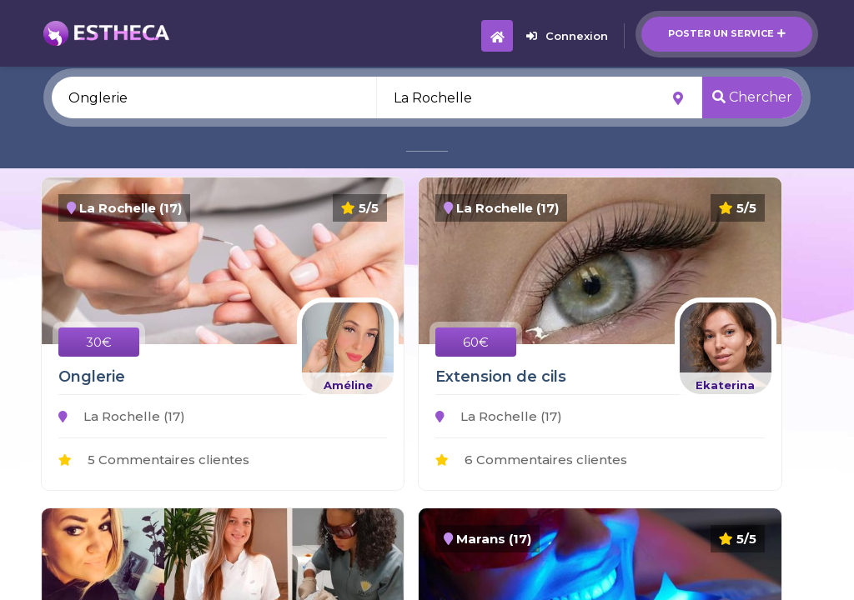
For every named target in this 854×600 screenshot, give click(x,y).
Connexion (567, 35)
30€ (98, 342)
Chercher (752, 97)
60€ (475, 342)
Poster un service (727, 33)
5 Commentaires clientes (153, 460)
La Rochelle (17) (121, 416)
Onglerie (91, 377)
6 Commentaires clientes (531, 460)
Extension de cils (500, 377)
